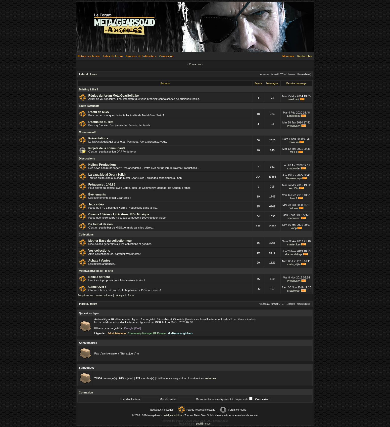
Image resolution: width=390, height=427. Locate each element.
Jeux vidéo (96, 204)
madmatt (294, 99)
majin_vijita (293, 264)
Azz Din (293, 188)
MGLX (294, 152)
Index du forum (113, 56)
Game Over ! (97, 287)
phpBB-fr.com (203, 423)
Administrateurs (117, 333)
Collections (86, 234)
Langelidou (293, 115)
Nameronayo (294, 178)
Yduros (294, 208)
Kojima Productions (102, 164)
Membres (288, 56)
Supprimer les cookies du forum (95, 295)
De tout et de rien (100, 224)
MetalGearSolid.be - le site (96, 270)
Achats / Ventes (99, 260)
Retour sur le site (89, 56)
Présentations (98, 138)
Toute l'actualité (89, 105)
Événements (97, 194)
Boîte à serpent (99, 277)
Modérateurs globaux (180, 333)
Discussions (87, 158)
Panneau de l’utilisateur (141, 56)
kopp (294, 228)
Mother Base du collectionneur (110, 240)
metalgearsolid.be (172, 415)
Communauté (87, 132)
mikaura (294, 142)
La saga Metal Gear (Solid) (107, 174)
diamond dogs (293, 254)
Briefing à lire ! (88, 89)
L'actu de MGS (98, 112)
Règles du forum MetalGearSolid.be (113, 95)
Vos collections (99, 250)
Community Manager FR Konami (147, 333)
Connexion (166, 56)
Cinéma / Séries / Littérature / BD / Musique (118, 214)
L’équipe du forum (125, 295)
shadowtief (293, 168)
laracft (293, 198)
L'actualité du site (100, 122)
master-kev (293, 244)
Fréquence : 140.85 (101, 184)
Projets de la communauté (106, 148)
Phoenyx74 (294, 125)
